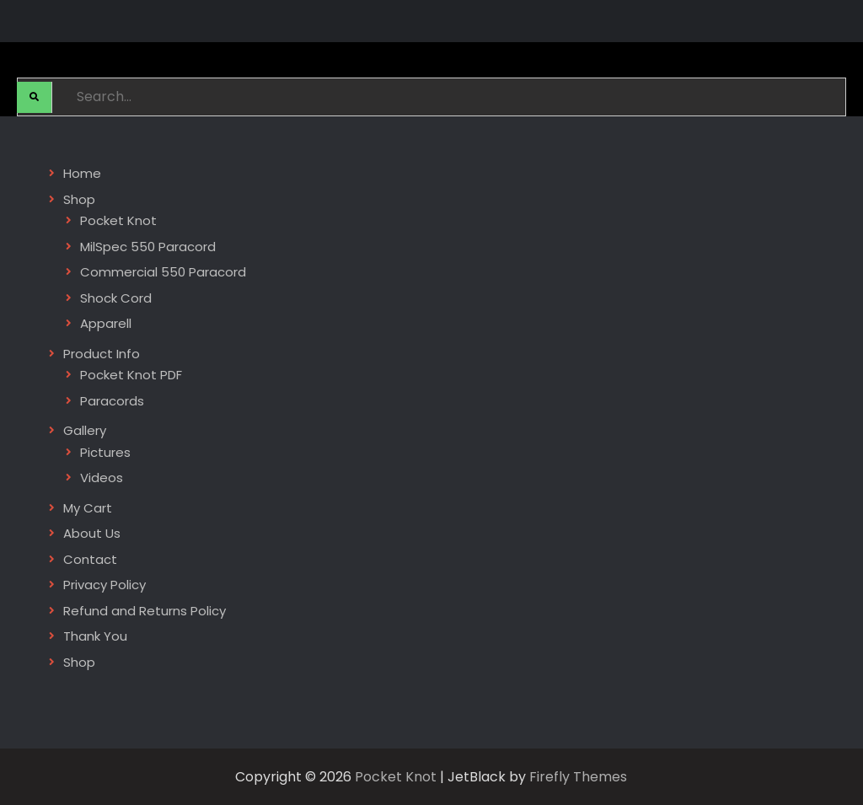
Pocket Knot (118, 220)
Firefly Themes (578, 776)
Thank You (95, 636)
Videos (101, 477)
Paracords (112, 401)
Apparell (105, 323)
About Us (92, 533)
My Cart (87, 508)
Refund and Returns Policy (144, 611)
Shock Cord (116, 298)
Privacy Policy (104, 584)
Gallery (84, 430)
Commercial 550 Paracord (163, 272)
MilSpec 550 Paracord (148, 246)
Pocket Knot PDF (131, 375)
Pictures (105, 452)
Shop (79, 199)
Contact (90, 559)
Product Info (101, 353)
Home (82, 173)
